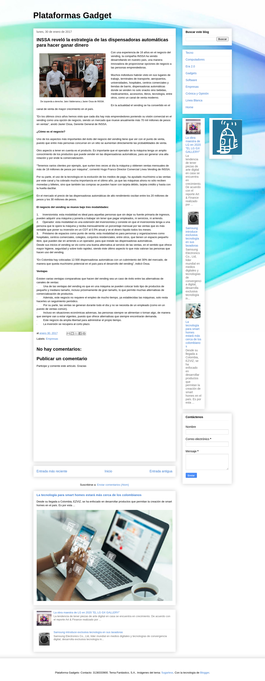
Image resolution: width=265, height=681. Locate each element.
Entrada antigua (160, 471)
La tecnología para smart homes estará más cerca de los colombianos (89, 495)
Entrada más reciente (52, 471)
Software (191, 80)
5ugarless (167, 672)
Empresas (52, 338)
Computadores (195, 59)
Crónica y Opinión (197, 93)
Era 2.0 (190, 66)
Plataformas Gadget (72, 15)
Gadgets (191, 73)
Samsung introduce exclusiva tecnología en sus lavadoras (88, 632)
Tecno (189, 52)
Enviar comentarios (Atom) (113, 484)
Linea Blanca (194, 100)
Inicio (108, 471)
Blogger (204, 672)
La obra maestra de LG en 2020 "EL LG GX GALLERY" (87, 612)
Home (189, 107)
